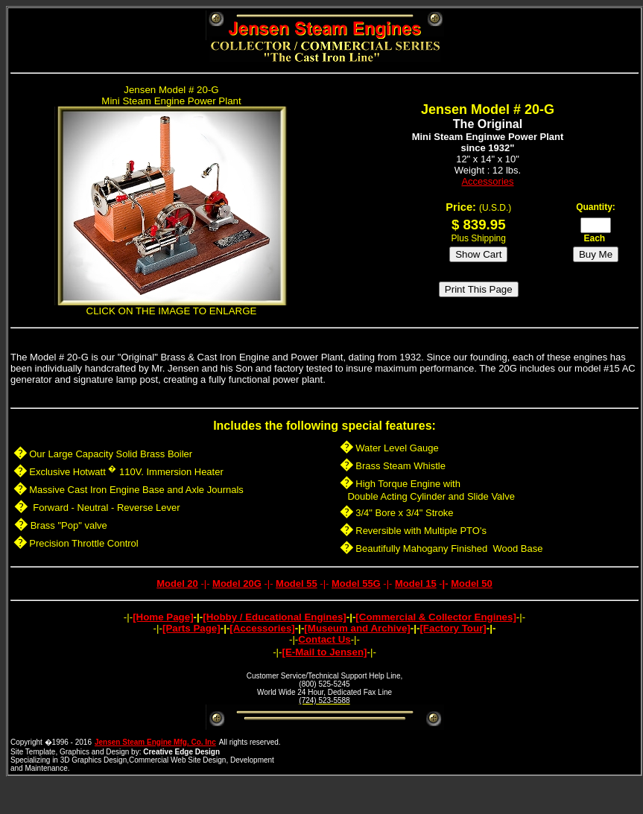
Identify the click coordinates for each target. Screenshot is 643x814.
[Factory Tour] (452, 628)
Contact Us (324, 639)
